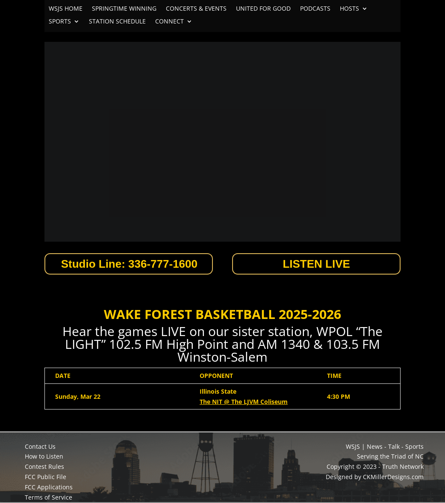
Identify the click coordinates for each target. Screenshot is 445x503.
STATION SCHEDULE (117, 21)
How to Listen (44, 456)
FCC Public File (45, 477)
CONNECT (169, 21)
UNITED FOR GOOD (263, 9)
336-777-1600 (162, 263)
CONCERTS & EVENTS (196, 9)
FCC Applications (49, 487)
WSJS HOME (66, 9)
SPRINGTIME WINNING (124, 9)
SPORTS (60, 21)
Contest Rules (44, 466)
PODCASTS (315, 9)
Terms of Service (48, 497)
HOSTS (349, 9)
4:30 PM (338, 396)
